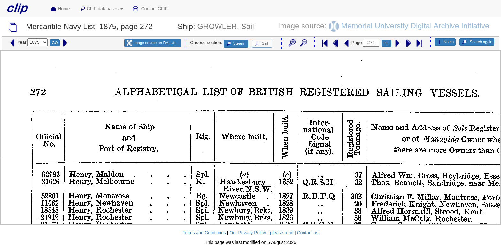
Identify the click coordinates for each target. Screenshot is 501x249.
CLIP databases (101, 9)
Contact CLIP (150, 9)
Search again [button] (476, 42)
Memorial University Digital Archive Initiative (415, 25)
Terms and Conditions (204, 232)
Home (60, 9)
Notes (445, 42)
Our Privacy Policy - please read (261, 232)
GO (55, 43)
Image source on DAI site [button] (152, 43)
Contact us (308, 232)
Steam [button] (235, 44)
